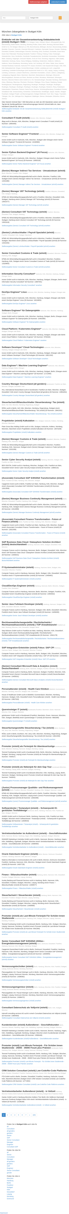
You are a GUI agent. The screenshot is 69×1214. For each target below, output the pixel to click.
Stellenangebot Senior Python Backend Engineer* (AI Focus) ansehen (26, 164)
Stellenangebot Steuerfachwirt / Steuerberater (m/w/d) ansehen (24, 909)
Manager (10, 1142)
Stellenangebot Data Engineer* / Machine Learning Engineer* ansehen (26, 377)
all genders (11, 1131)
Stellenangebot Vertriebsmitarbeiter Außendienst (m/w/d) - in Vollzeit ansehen (29, 1105)
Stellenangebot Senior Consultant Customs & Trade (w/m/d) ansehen (26, 267)
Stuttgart (10, 1187)
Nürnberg (10, 1196)
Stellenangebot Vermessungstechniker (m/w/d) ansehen (21, 980)
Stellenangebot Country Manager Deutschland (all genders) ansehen (26, 395)
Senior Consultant (13, 1140)
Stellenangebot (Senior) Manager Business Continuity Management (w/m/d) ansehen (31, 512)
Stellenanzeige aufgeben (38, 2)
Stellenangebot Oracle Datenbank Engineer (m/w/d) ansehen (23, 868)
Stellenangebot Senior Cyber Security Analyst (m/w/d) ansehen (24, 471)
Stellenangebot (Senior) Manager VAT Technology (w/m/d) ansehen (25, 205)
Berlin (9, 1183)
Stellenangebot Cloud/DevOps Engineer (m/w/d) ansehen (22, 597)
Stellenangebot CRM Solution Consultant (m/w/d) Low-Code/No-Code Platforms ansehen (33, 1084)
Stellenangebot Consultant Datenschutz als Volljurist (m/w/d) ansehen (26, 1018)
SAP (8, 1138)
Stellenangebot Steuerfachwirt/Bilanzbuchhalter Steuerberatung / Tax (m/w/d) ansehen (32, 414)
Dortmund (10, 1199)
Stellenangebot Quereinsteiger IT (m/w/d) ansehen (19, 721)
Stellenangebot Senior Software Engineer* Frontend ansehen (23, 145)
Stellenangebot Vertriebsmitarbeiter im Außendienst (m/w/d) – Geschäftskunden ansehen (33, 847)
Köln (8, 1190)
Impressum (4, 1213)
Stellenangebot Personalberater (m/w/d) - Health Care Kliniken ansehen (27, 703)
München (10, 1178)
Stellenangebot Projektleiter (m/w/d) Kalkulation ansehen (21, 432)
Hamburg (10, 1181)
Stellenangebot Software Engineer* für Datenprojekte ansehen (23, 322)
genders (10, 1133)
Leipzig (9, 1194)
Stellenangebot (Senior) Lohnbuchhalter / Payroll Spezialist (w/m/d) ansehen (28, 246)
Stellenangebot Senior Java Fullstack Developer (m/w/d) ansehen (25, 615)
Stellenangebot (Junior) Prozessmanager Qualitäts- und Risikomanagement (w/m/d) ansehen (34, 801)
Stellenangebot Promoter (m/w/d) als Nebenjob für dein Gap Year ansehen (28, 781)
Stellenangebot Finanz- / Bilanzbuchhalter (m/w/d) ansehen (22, 888)
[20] (34, 1115)
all (7, 1126)
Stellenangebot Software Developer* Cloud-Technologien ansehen (25, 359)
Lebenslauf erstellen (58, 2)
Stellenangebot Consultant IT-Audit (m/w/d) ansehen (20, 127)
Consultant (10, 1129)
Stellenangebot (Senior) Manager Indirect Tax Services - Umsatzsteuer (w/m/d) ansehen (32, 184)
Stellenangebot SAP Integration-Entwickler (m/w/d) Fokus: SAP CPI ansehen (29, 659)
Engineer (10, 1144)
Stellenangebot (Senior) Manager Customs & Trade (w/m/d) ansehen (26, 453)
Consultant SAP (12, 1147)
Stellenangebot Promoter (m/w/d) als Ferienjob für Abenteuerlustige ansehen (28, 760)
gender (9, 1173)
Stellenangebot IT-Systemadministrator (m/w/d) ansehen (21, 579)
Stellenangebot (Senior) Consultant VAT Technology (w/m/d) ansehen (26, 226)
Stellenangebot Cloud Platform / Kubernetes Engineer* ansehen (24, 340)
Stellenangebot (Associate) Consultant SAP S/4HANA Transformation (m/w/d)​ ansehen (32, 492)
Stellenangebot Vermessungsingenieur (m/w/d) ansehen (21, 1001)
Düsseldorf (10, 1192)
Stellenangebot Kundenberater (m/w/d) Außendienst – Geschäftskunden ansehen (30, 1038)
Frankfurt (10, 1185)
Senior (9, 1135)
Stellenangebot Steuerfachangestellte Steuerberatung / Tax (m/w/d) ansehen (28, 739)
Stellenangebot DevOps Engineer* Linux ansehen (19, 303)
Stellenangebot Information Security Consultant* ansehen (22, 285)
